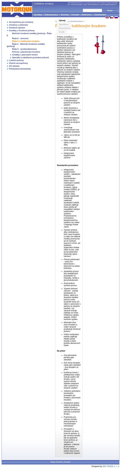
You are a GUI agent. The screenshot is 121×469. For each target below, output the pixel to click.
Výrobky (38, 14)
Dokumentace (51, 14)
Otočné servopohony (17, 63)
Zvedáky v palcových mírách (24, 55)
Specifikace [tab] (63, 24)
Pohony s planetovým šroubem (25, 52)
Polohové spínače (16, 28)
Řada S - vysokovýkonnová (23, 49)
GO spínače (13, 66)
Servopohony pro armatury (20, 22)
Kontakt (75, 14)
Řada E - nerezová (19, 38)
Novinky (65, 14)
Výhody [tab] (62, 20)
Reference (87, 14)
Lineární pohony (15, 60)
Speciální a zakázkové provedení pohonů (29, 57)
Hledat (110, 10)
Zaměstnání (100, 14)
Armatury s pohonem (17, 25)
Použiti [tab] (61, 32)
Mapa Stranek (56, 462)
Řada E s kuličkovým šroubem (24, 41)
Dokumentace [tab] (64, 28)
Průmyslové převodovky (19, 69)
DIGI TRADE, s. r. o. (110, 466)
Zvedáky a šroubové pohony (20, 30)
